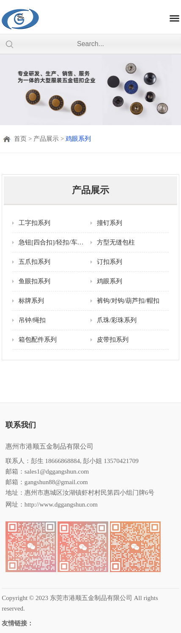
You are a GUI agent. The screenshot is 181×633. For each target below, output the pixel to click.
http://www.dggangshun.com (61, 504)
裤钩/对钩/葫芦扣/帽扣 (128, 300)
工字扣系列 (34, 222)
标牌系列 (31, 300)
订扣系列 (109, 261)
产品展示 (46, 138)
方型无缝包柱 (116, 242)
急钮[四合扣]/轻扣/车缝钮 (54, 242)
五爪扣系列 (34, 261)
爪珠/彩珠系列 (117, 320)
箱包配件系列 (38, 339)
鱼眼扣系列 (34, 281)
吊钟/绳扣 (32, 320)
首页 (20, 138)
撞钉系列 (109, 222)
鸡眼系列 (78, 138)
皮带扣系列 (113, 339)
